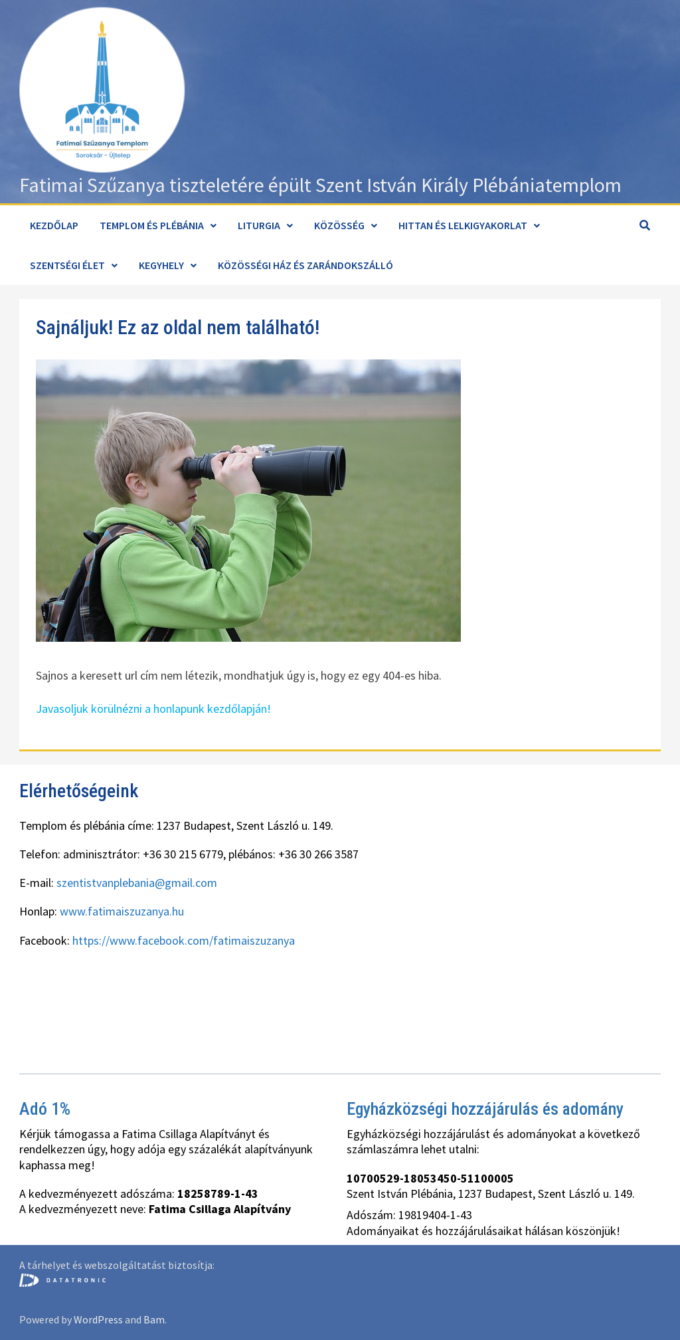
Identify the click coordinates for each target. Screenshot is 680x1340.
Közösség (339, 225)
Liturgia (259, 225)
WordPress (98, 1319)
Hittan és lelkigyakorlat (462, 225)
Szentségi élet (67, 265)
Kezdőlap (54, 225)
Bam (154, 1319)
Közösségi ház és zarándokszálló (305, 265)
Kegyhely (161, 265)
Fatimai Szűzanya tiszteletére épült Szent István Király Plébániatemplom (320, 184)
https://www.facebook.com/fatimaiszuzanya (183, 940)
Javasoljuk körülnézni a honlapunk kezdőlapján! (153, 708)
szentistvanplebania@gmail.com (136, 882)
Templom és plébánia (152, 225)
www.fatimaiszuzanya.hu (122, 911)
